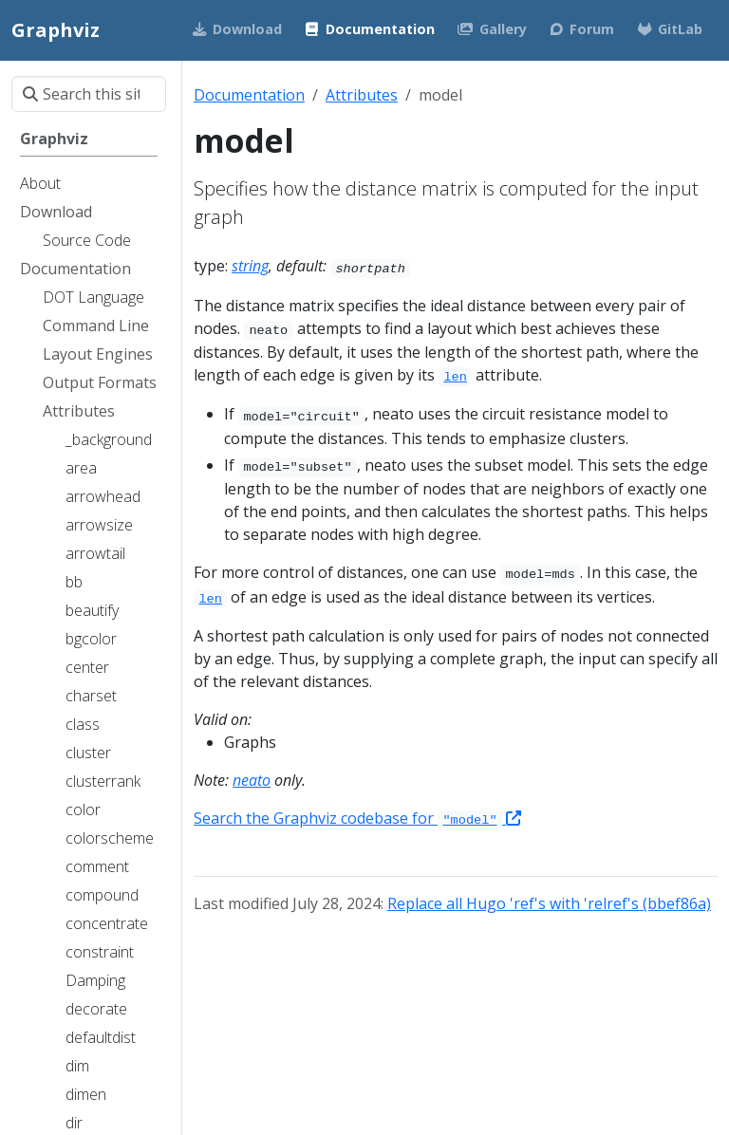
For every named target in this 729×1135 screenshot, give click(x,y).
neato (252, 780)
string (250, 265)
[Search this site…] (88, 94)
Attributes (362, 94)
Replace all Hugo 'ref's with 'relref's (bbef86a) (549, 903)
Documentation (249, 94)
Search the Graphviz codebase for (357, 818)
